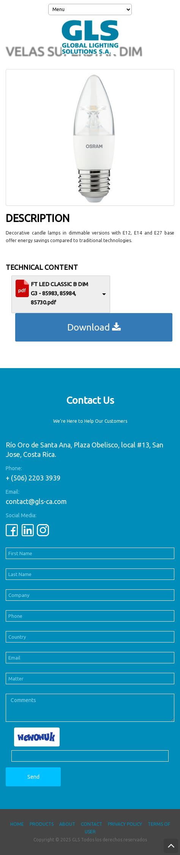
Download (94, 327)
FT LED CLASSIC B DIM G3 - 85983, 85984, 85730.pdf (59, 293)
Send (33, 777)
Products (42, 824)
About (67, 824)
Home (17, 824)
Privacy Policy (125, 824)
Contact (91, 824)
